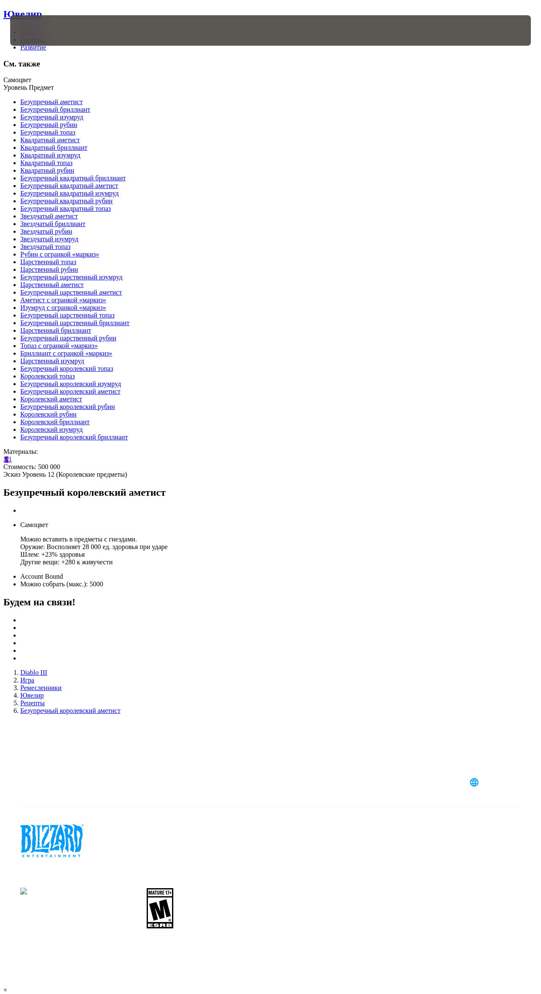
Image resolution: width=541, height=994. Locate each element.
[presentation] (36, 30)
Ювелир (22, 13)
